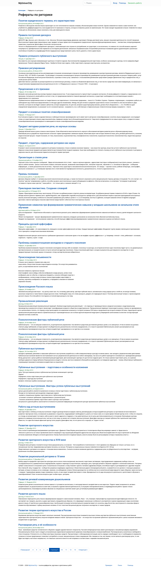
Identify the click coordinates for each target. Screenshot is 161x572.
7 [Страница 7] (43, 550)
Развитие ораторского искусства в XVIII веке (42, 440)
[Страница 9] (54, 550)
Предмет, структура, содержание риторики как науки (46, 143)
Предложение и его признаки (33, 89)
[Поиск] (96, 3)
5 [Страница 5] (36, 550)
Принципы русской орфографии (35, 224)
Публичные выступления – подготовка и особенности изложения (53, 367)
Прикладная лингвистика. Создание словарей (42, 188)
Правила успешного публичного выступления (42, 56)
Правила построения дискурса (34, 35)
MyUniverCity (33, 565)
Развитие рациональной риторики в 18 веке (41, 456)
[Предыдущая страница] (24, 550)
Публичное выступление (31, 348)
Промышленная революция (33, 301)
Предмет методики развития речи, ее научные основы (47, 126)
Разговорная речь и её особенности (37, 524)
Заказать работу (135, 3)
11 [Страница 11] (66, 550)
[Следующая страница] (83, 550)
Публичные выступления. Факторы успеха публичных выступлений (54, 386)
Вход (115, 3)
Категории (21, 10)
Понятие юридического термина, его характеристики (46, 20)
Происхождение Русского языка (35, 286)
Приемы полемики (28, 174)
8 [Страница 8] (47, 550)
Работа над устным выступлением (36, 406)
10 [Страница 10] (62, 550)
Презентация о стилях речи (32, 157)
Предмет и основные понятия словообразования (44, 112)
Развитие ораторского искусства (35, 425)
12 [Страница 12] (70, 550)
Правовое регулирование (31, 68)
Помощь (122, 3)
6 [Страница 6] (40, 550)
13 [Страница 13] (75, 550)
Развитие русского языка (31, 493)
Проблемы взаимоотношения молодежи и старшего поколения (52, 242)
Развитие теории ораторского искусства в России (44, 510)
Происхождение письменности (34, 257)
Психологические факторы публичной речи (41, 319)
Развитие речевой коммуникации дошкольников (44, 479)
